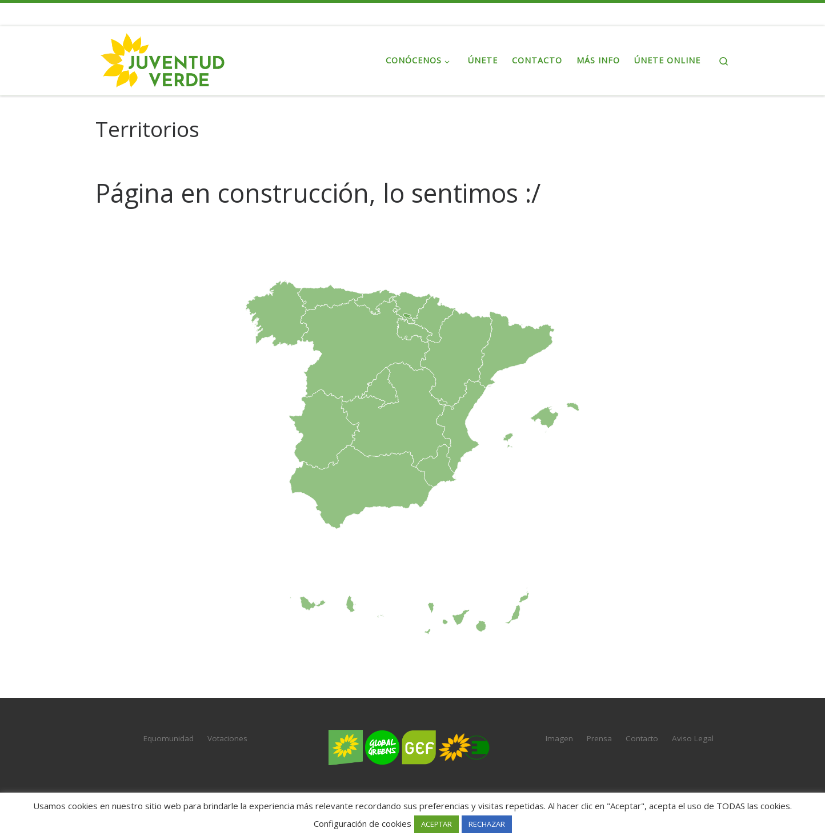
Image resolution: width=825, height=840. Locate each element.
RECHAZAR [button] (486, 824)
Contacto (642, 738)
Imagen (559, 738)
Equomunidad (168, 738)
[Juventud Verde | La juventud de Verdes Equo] (166, 59)
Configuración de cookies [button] (362, 823)
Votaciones (227, 738)
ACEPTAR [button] (436, 824)
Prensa (599, 738)
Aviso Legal (693, 738)
